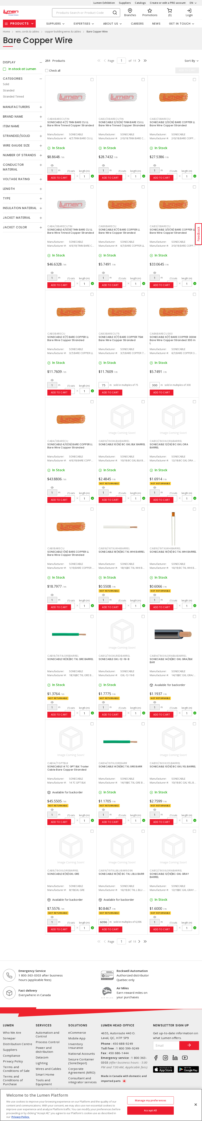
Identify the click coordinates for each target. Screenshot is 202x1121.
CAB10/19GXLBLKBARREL (114, 441)
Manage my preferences (150, 1100)
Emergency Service (32, 971)
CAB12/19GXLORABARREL (166, 441)
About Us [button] (110, 24)
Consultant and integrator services (82, 1080)
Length (9, 189)
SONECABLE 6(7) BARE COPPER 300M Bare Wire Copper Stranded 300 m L (173, 340)
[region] (101, 1105)
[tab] (22, 62)
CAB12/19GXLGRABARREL (166, 870)
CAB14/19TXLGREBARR (113, 763)
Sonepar (9, 1038)
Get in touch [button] (180, 24)
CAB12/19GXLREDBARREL (114, 655)
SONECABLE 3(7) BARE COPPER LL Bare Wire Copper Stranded (68, 338)
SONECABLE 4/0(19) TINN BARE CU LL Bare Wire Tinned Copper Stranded (70, 231)
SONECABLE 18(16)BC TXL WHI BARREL (122, 551)
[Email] (166, 1045)
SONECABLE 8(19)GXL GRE (63, 874)
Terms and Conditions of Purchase (13, 1080)
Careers (137, 24)
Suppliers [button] (53, 24)
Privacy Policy (13, 1061)
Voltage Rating (16, 179)
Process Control (48, 1042)
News (156, 24)
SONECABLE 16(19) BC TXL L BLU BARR (121, 874)
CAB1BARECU (56, 548)
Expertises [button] (82, 24)
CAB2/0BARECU (160, 119)
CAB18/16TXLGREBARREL (63, 655)
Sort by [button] (190, 61)
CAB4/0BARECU (57, 441)
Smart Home (45, 1074)
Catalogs (140, 3)
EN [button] (191, 3)
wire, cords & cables (27, 31)
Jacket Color (15, 227)
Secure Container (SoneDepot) (81, 1061)
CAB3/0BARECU (160, 226)
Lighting (42, 1063)
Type (6, 198)
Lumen (8, 1025)
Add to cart (59, 177)
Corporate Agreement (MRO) (81, 1070)
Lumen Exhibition (104, 3)
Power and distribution (44, 1049)
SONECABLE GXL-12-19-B (114, 659)
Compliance (11, 1055)
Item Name (11, 126)
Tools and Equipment (44, 1082)
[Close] (195, 1104)
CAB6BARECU (108, 226)
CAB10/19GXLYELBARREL (165, 763)
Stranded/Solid (16, 136)
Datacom (42, 1057)
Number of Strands (19, 155)
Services (44, 1025)
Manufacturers (16, 107)
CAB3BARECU (56, 333)
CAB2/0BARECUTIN (111, 119)
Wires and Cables (48, 1069)
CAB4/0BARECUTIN (59, 226)
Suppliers (125, 3)
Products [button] (19, 23)
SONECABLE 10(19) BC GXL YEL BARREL (173, 766)
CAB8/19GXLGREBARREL (63, 870)
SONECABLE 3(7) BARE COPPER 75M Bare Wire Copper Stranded (121, 338)
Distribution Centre (17, 1044)
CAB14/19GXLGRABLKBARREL (168, 655)
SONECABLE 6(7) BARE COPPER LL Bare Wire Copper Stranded (119, 231)
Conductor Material (13, 167)
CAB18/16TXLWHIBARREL (114, 548)
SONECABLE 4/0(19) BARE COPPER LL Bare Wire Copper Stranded (70, 446)
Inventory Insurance (75, 1046)
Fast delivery (28, 990)
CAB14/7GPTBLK (57, 763)
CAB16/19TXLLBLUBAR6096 (116, 870)
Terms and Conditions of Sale (16, 1069)
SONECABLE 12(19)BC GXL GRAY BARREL (169, 875)
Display (9, 62)
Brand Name (13, 116)
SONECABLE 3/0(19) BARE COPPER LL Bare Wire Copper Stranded (172, 231)
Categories (13, 79)
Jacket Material (17, 218)
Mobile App (76, 1038)
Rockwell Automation (132, 971)
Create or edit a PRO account (168, 3)
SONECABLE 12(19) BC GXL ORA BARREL (169, 446)
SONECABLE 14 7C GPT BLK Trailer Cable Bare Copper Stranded (68, 768)
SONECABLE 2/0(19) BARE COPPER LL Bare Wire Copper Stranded (172, 124)
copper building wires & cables (63, 31)
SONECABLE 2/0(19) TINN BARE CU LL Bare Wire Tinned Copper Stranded (122, 124)
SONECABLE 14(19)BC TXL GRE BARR (120, 766)
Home (6, 31)
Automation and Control (47, 1034)
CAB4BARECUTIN (58, 119)
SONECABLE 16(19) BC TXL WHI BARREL (173, 551)
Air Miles (123, 988)
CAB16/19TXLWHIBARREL (165, 548)
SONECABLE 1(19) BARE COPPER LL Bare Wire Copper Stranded (68, 553)
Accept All (150, 1110)
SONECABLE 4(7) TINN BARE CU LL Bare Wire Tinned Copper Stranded (70, 124)
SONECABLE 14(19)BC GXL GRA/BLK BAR (171, 660)
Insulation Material (20, 208)
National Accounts (81, 1054)
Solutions (77, 1025)
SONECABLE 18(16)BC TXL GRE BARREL (70, 659)
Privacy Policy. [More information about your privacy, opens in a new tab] (20, 1117)
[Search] (86, 12)
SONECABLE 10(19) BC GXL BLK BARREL (122, 444)
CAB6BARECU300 (161, 333)
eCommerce (77, 1032)
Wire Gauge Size (16, 145)
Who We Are (12, 1032)
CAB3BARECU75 (109, 333)
